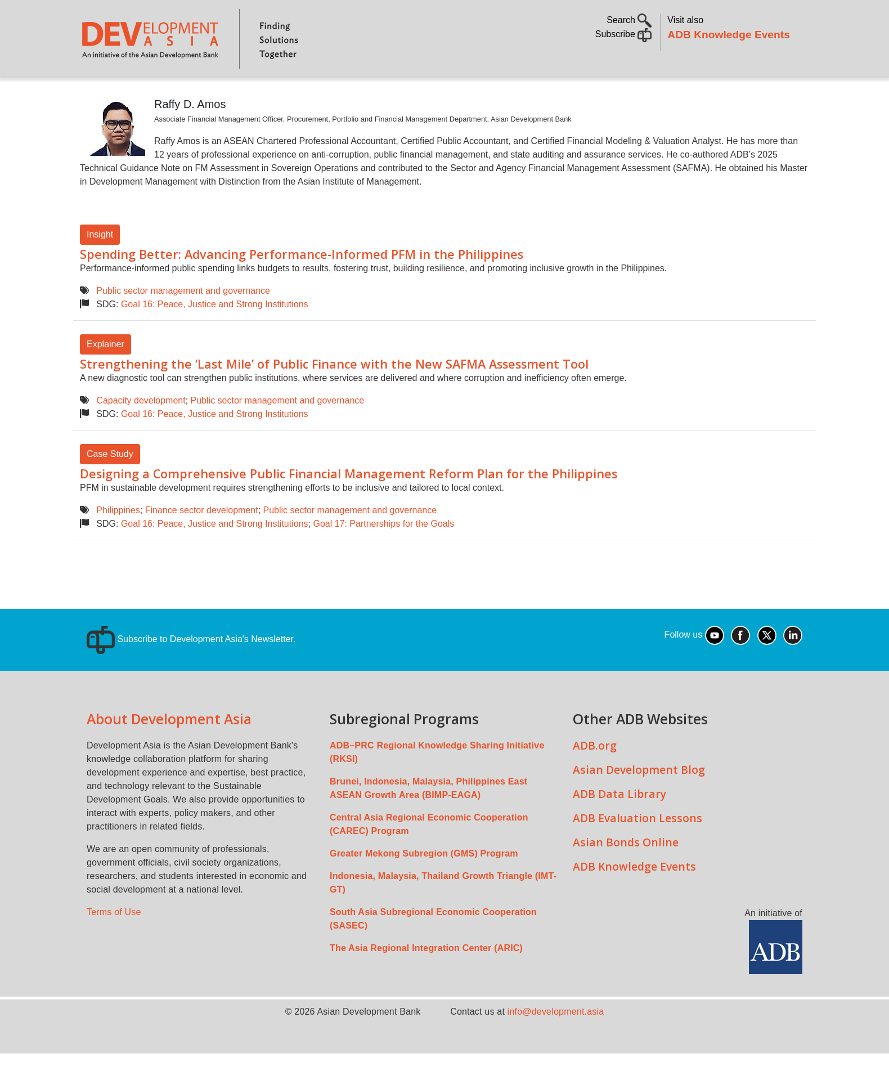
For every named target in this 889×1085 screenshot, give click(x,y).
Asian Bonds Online (626, 873)
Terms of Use (114, 943)
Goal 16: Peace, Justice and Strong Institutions (214, 335)
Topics (188, 93)
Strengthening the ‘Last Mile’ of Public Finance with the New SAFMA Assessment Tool (334, 395)
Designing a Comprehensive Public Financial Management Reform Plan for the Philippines (348, 505)
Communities (582, 93)
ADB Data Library (619, 825)
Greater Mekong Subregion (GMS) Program (424, 885)
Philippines (118, 541)
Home (96, 93)
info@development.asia (556, 1043)
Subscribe (623, 34)
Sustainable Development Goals (381, 93)
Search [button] (629, 20)
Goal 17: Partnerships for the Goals (383, 555)
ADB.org (595, 776)
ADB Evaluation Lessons (637, 849)
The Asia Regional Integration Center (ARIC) (426, 979)
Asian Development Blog (639, 801)
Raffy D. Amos (190, 135)
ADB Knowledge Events (728, 35)
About (139, 93)
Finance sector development (201, 541)
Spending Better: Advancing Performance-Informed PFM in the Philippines (301, 285)
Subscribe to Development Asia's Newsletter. (191, 670)
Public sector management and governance (183, 322)
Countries (258, 93)
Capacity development (140, 432)
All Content (507, 93)
